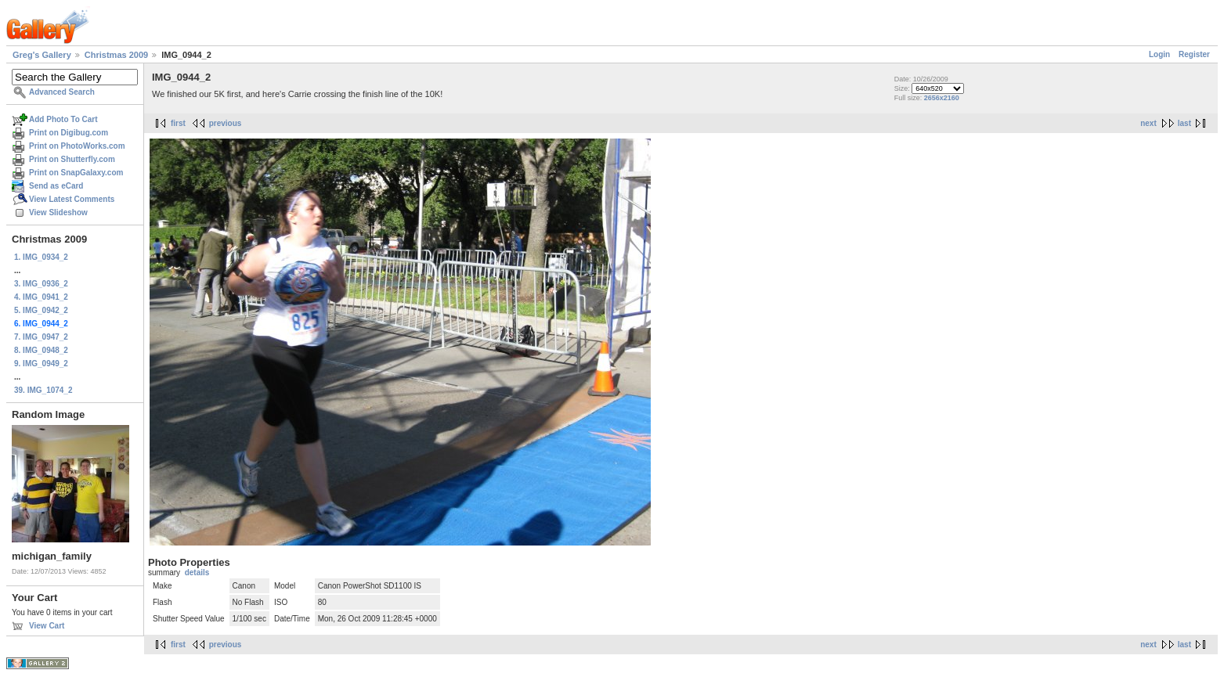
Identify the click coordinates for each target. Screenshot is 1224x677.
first (178, 123)
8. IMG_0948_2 (41, 350)
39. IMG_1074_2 (43, 390)
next (1148, 123)
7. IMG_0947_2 (41, 337)
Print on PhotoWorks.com (77, 146)
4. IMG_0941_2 (41, 297)
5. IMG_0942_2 (41, 310)
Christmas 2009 (116, 54)
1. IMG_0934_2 (41, 257)
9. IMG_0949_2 (41, 363)
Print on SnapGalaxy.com (76, 172)
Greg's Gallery (42, 54)
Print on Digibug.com (68, 132)
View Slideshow (58, 212)
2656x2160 (941, 98)
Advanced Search (62, 92)
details (197, 572)
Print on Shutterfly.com (72, 159)
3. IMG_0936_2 (41, 283)
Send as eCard (56, 186)
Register (1194, 54)
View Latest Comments (71, 199)
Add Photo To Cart (63, 119)
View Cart (46, 625)
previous (225, 123)
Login (1159, 54)
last (1184, 123)
